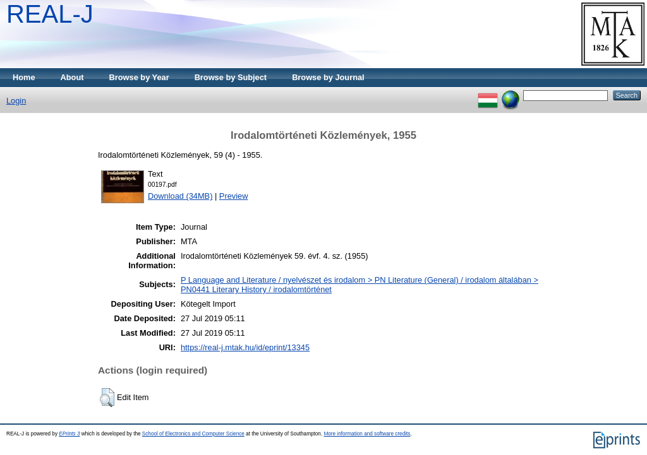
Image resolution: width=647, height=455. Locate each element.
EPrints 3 (69, 434)
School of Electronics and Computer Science (193, 434)
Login (16, 100)
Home (24, 77)
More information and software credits (367, 434)
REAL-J (50, 14)
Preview (233, 196)
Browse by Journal (328, 77)
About (72, 77)
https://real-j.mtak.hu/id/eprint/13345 (245, 347)
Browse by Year (139, 77)
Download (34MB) (180, 196)
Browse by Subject (231, 77)
